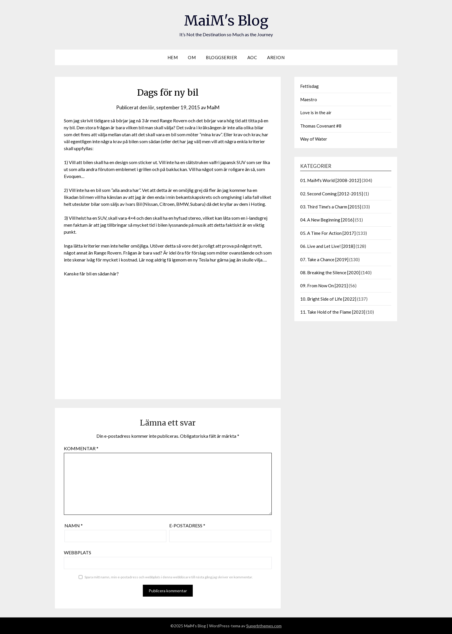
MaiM (213, 107)
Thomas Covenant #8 (320, 125)
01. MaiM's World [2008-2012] (330, 180)
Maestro (308, 99)
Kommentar (81, 448)
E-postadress (187, 525)
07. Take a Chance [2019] (324, 259)
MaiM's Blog (226, 20)
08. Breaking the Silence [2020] (330, 272)
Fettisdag (309, 86)
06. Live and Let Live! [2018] (327, 246)
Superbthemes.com (264, 625)
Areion (275, 57)
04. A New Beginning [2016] (327, 219)
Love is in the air (316, 112)
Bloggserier (221, 57)
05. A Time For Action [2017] (328, 233)
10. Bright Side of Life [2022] (328, 298)
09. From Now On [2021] (324, 285)
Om (192, 57)
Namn (73, 525)
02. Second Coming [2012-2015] (331, 193)
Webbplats (77, 552)
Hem (173, 57)
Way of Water (313, 138)
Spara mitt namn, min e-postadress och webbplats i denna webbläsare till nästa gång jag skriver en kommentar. (168, 577)
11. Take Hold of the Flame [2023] (332, 312)
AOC (252, 57)
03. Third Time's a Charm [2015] (330, 206)
